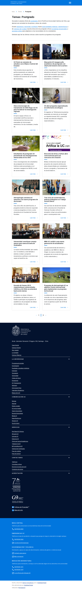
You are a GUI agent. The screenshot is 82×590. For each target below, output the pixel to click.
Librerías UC (15, 436)
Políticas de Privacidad (20, 507)
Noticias (14, 401)
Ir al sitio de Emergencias (21, 542)
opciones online (17, 31)
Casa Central (15, 345)
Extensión (14, 370)
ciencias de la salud (20, 29)
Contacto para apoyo (20, 553)
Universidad (15, 375)
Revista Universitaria (17, 413)
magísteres (20, 27)
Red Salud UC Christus (18, 431)
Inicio (13, 11)
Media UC (14, 416)
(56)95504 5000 (18, 539)
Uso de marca (15, 423)
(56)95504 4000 (18, 529)
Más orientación (18, 556)
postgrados (34, 21)
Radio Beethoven (16, 418)
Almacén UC (15, 434)
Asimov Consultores (28, 582)
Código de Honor (16, 378)
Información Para (16, 388)
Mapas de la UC (16, 393)
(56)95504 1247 (18, 569)
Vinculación (15, 373)
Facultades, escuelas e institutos (20, 368)
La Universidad (18, 359)
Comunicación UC (19, 397)
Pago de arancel (16, 453)
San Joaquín (15, 350)
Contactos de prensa (17, 469)
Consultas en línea (17, 464)
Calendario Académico (18, 390)
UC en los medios (16, 408)
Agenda (14, 403)
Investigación (15, 366)
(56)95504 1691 (18, 567)
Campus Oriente (16, 347)
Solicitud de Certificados (18, 448)
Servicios (16, 427)
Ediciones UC (15, 439)
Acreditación (17, 473)
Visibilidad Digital (41, 582)
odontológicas (62, 27)
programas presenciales (59, 29)
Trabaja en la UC (16, 444)
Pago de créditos (16, 451)
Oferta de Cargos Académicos (20, 441)
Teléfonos (14, 462)
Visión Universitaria (17, 411)
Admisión (14, 385)
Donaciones (15, 380)
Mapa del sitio (17, 510)
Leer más (34, 82)
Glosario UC (15, 421)
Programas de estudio (18, 363)
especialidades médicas (50, 27)
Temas (20, 11)
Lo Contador (15, 352)
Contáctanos (17, 457)
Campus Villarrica (16, 355)
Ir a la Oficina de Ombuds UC (22, 573)
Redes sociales (16, 406)
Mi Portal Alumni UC (17, 446)
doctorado (27, 27)
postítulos (34, 27)
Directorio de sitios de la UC (19, 467)
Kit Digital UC (22, 587)
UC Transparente (16, 383)
